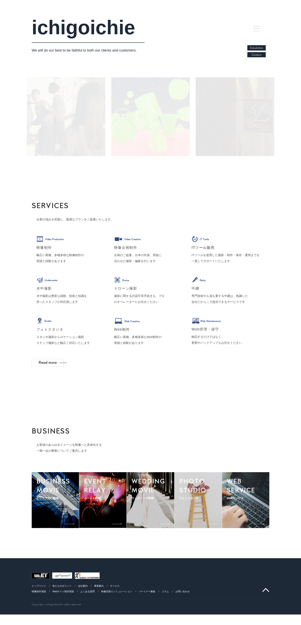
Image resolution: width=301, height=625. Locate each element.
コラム (165, 604)
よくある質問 (87, 604)
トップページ (39, 598)
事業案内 (99, 598)
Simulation (256, 47)
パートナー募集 (147, 604)
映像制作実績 (39, 604)
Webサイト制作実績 (63, 604)
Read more (52, 373)
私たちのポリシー (61, 598)
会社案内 (83, 598)
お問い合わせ (182, 604)
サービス (115, 598)
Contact (256, 54)
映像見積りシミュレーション (116, 604)
